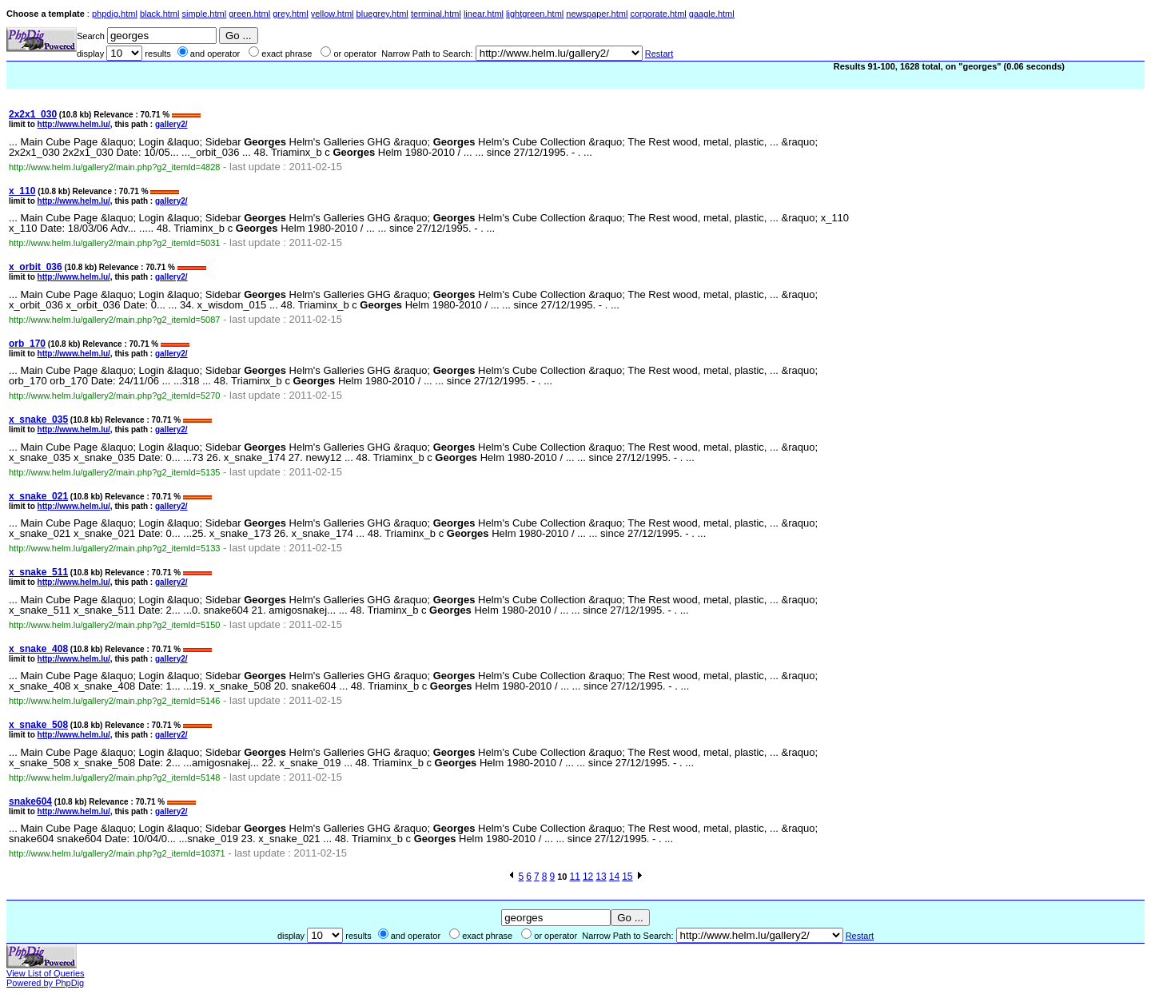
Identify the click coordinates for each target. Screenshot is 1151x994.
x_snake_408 (38, 648)
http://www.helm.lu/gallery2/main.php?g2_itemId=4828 (114, 167)
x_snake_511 (38, 572)
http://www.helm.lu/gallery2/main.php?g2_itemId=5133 (114, 548)
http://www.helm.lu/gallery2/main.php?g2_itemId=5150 (114, 625)
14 (614, 876)
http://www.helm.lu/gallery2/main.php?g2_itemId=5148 (114, 777)
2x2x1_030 (33, 114)
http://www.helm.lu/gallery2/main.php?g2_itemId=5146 (114, 701)
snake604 (30, 801)
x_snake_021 (38, 496)
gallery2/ (171, 124)
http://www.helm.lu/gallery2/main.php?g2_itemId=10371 (117, 853)
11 (575, 876)
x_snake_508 (38, 724)
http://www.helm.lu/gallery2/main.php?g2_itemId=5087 (114, 319)
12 (588, 876)
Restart (659, 53)
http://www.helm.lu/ (74, 124)
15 (627, 876)
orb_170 (27, 343)
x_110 (22, 191)
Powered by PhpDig (45, 983)
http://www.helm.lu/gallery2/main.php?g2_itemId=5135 (114, 472)
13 (600, 876)
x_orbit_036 (35, 266)
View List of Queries (45, 973)
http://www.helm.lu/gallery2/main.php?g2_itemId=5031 (114, 243)
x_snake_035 (38, 419)
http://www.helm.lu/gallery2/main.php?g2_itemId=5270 (114, 395)
